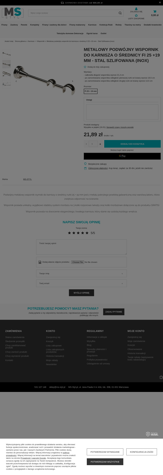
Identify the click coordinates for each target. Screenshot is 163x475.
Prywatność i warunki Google (33, 458)
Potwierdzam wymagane (105, 452)
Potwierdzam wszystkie (105, 462)
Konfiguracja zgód (141, 452)
